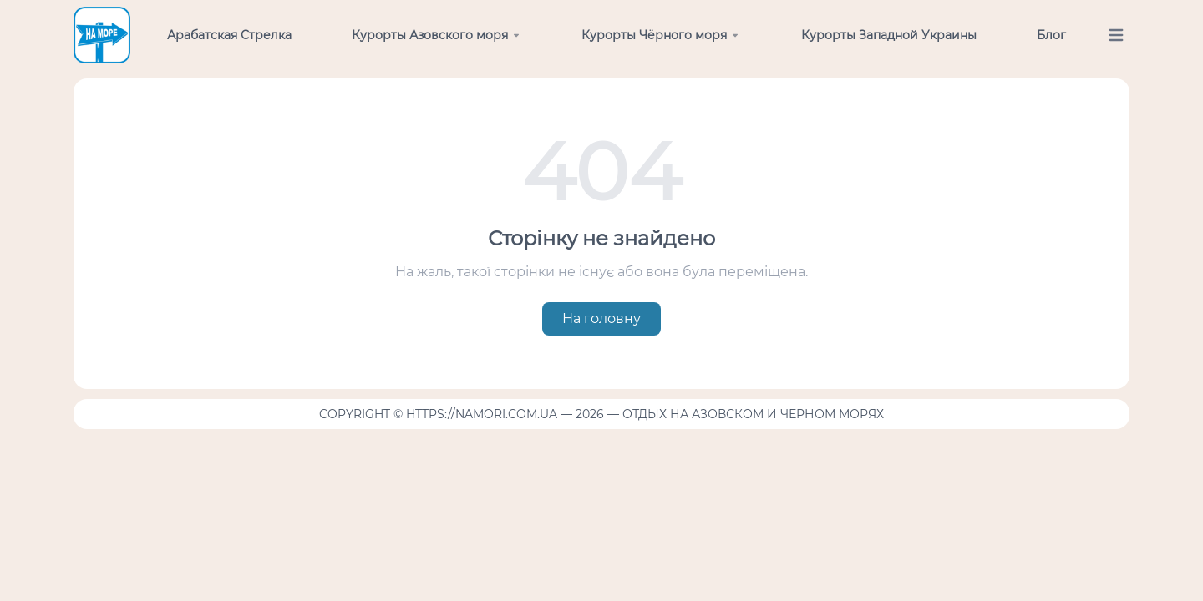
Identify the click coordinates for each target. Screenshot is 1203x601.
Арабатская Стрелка (229, 35)
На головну (601, 318)
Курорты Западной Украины (889, 35)
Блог (1051, 35)
